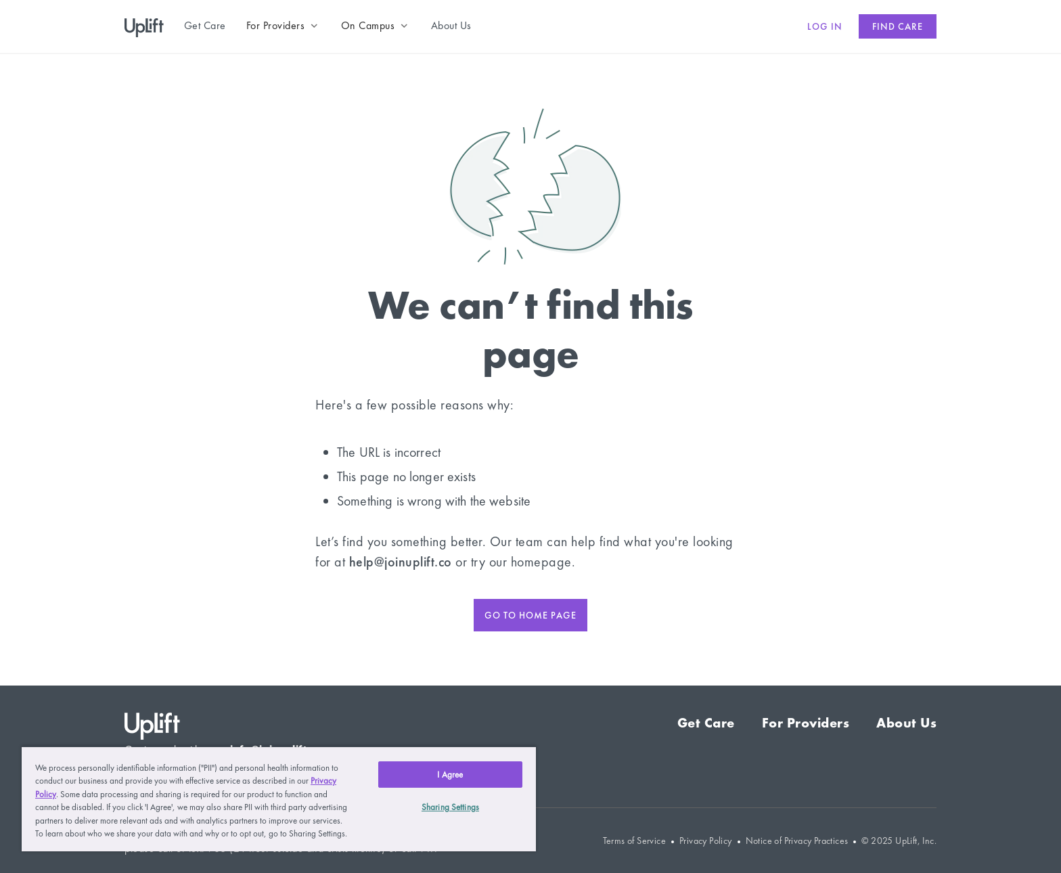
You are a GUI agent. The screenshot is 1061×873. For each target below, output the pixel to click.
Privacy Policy (705, 841)
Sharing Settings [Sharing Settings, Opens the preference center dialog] (450, 807)
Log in (824, 26)
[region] (279, 798)
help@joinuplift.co (400, 561)
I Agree (450, 774)
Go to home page (530, 615)
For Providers (806, 723)
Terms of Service (634, 841)
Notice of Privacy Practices (797, 841)
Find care (897, 26)
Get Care (706, 723)
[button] (283, 26)
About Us (906, 723)
